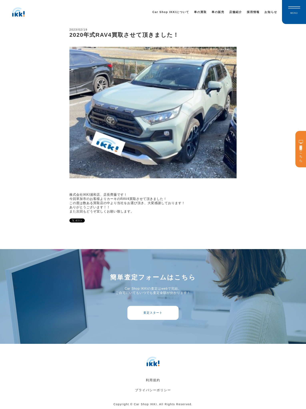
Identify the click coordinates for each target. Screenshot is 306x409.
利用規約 (153, 380)
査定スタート (153, 312)
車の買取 (200, 12)
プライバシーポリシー (153, 390)
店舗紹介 (235, 12)
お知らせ (270, 12)
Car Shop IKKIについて (170, 12)
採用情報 (253, 12)
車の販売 (218, 12)
